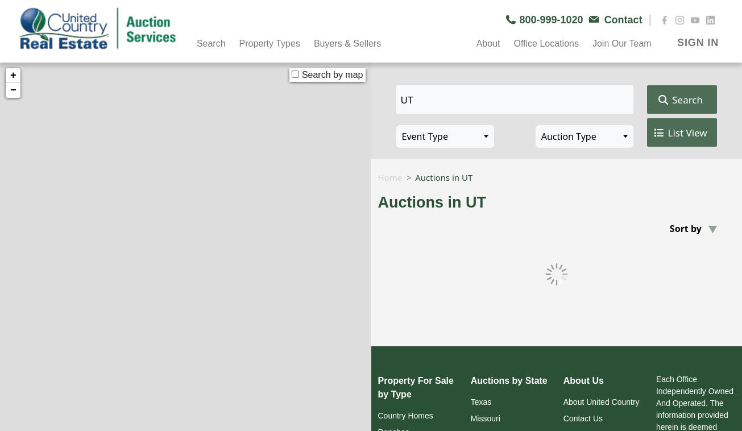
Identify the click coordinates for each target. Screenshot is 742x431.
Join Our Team (622, 43)
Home (390, 177)
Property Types (269, 43)
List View (679, 133)
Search (211, 43)
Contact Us (583, 418)
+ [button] (13, 75)
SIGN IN (698, 42)
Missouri (485, 418)
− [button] (13, 90)
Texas (481, 402)
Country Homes (405, 415)
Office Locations (545, 43)
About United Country (601, 402)
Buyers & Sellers (347, 43)
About (488, 43)
